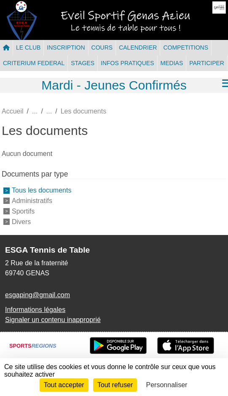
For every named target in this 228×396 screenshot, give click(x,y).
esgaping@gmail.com (37, 294)
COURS (102, 47)
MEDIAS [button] (172, 63)
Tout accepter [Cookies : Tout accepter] (64, 384)
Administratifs (32, 200)
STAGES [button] (82, 63)
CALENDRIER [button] (138, 47)
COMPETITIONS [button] (185, 47)
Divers (21, 221)
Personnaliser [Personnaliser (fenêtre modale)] (167, 384)
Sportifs (23, 211)
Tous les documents (41, 190)
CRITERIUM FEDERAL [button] (33, 63)
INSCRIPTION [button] (66, 47)
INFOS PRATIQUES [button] (127, 63)
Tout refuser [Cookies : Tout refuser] (115, 384)
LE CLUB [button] (28, 47)
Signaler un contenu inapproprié (53, 319)
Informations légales (35, 309)
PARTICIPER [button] (206, 63)
